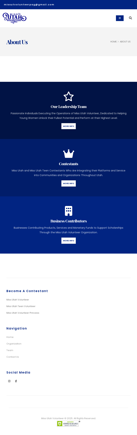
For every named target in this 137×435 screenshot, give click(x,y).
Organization (13, 343)
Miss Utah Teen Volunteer (20, 306)
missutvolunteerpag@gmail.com (29, 4)
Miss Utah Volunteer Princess (22, 312)
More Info (68, 126)
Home (10, 337)
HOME (113, 41)
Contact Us (12, 356)
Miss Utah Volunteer (17, 299)
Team (9, 350)
